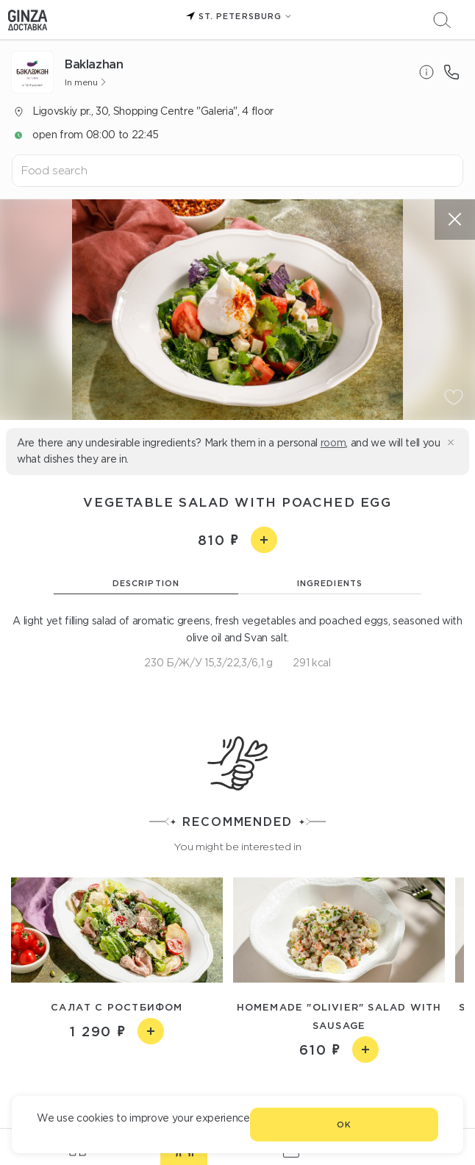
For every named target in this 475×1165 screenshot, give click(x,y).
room (333, 443)
